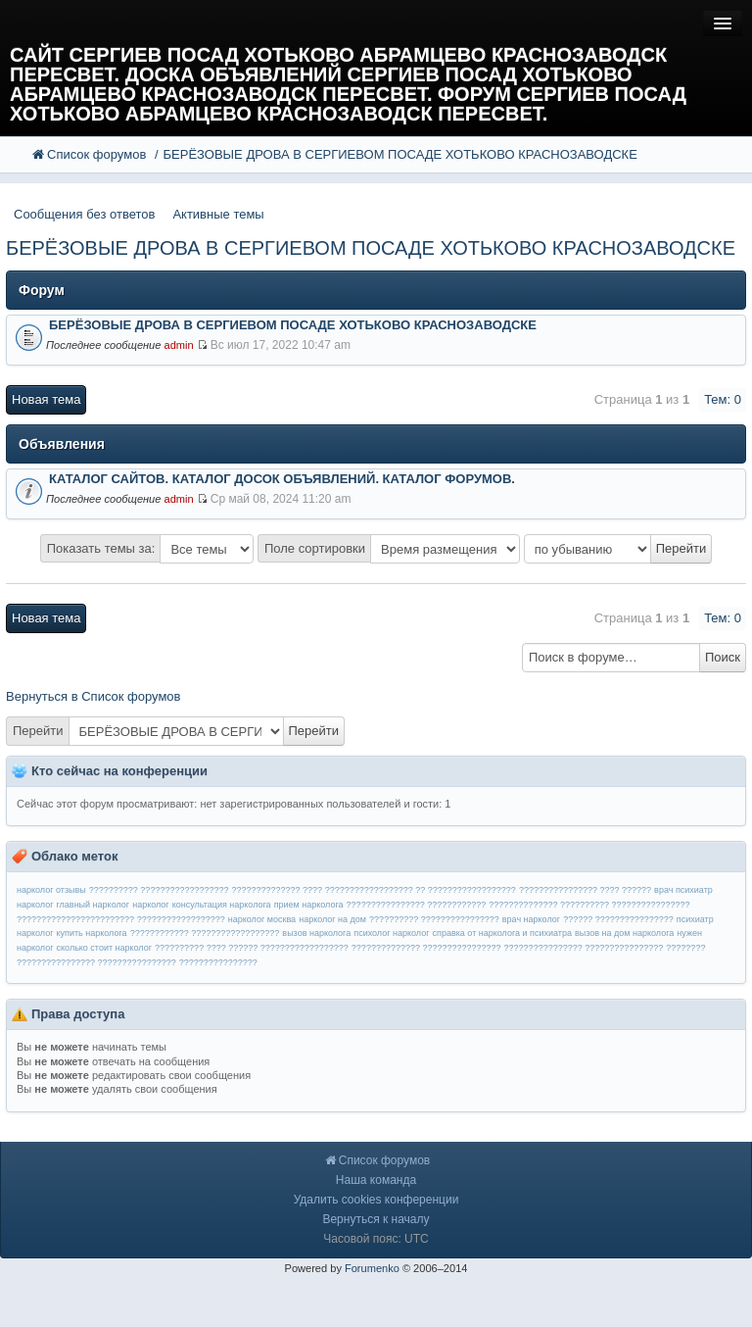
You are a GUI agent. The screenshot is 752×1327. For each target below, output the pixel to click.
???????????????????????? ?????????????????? (121, 919)
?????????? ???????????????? (434, 919)
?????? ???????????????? (618, 919)
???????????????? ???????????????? (584, 948)
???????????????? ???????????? (417, 904)
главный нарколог (93, 904)
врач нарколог (531, 919)
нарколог (150, 904)
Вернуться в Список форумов (93, 696)
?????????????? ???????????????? (426, 948)
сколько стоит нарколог (104, 948)
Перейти (38, 730)
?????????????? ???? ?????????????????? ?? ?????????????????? (374, 890)
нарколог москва (262, 919)
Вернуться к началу (375, 1219)
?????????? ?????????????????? (159, 890)
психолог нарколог (391, 933)
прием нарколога (309, 904)
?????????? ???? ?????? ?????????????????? (252, 948)
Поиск (722, 657)
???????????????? (218, 962)
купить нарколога (92, 933)
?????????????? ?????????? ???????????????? (589, 904)
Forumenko (372, 1268)
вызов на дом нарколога (624, 933)
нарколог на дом (332, 919)
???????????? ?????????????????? (205, 933)
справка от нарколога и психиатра (502, 933)
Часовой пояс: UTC (375, 1239)
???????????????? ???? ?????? (585, 890)
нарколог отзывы (51, 890)
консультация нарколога (221, 904)
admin (178, 345)
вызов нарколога (316, 933)
